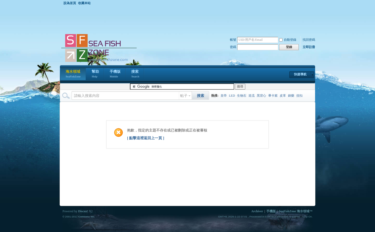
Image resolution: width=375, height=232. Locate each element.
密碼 (233, 47)
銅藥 (291, 95)
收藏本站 (84, 3)
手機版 (115, 74)
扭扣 (299, 95)
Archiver (257, 211)
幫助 (95, 74)
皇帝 (224, 95)
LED (232, 95)
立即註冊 (309, 47)
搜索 (135, 74)
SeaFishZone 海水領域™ (295, 211)
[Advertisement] (189, 19)
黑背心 (261, 95)
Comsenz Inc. (86, 216)
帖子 (184, 96)
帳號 (233, 40)
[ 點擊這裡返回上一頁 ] (145, 138)
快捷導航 (300, 74)
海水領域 (73, 74)
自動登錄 (287, 40)
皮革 (283, 95)
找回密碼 (309, 40)
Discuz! (83, 211)
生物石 (241, 95)
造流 (251, 95)
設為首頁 (70, 3)
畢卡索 (273, 95)
